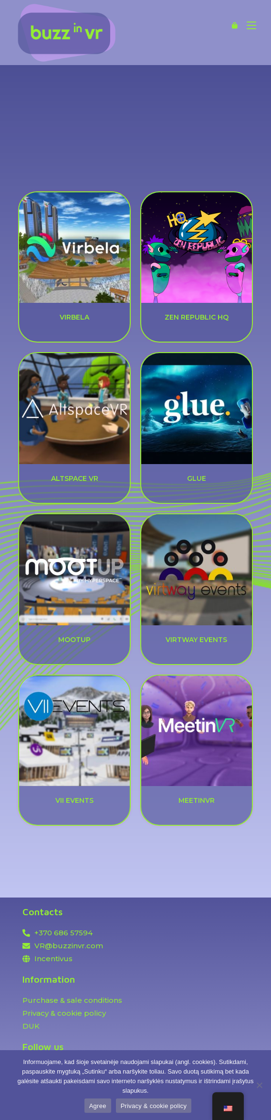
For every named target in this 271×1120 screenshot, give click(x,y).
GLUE (196, 478)
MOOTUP (74, 639)
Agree (97, 1105)
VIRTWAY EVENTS (196, 639)
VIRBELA (74, 317)
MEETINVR (196, 800)
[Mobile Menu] (248, 25)
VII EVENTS (74, 800)
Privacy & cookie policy (154, 1105)
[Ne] (259, 1085)
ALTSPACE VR (74, 478)
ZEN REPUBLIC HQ (197, 317)
